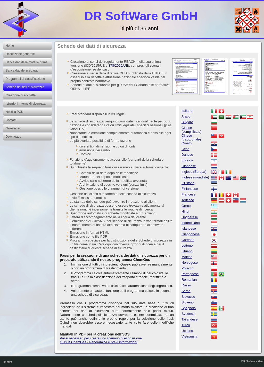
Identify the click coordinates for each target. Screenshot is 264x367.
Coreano (188, 240)
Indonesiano (191, 223)
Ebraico (187, 160)
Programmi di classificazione (25, 79)
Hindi (185, 211)
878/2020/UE (118, 65)
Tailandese (189, 319)
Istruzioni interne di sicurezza (26, 103)
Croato (187, 143)
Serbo (186, 291)
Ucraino (187, 331)
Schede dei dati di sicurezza (25, 87)
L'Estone (188, 183)
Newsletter (13, 128)
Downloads (13, 136)
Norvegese (190, 262)
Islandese (189, 228)
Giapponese (191, 234)
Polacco (187, 268)
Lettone (187, 245)
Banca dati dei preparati (22, 70)
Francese (188, 194)
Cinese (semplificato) (191, 130)
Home (10, 46)
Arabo (186, 116)
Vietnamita (189, 336)
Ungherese (190, 217)
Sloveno (188, 302)
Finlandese (190, 189)
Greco (186, 206)
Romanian (189, 280)
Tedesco (188, 200)
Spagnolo (189, 308)
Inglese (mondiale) (195, 177)
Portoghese (190, 274)
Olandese (189, 166)
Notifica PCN (14, 112)
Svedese (188, 314)
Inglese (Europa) (194, 172)
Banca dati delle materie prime (26, 62)
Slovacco (188, 297)
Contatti (11, 120)
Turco (186, 325)
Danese (187, 155)
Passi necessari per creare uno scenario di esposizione (101, 338)
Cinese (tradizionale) (191, 137)
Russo (186, 285)
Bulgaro (187, 122)
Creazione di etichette (21, 95)
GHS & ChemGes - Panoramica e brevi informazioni (98, 342)
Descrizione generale (20, 54)
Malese (187, 257)
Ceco (185, 149)
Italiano (187, 111)
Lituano (187, 251)
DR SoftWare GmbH (141, 16)
